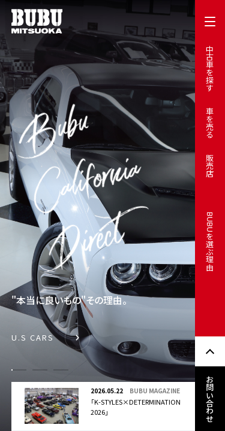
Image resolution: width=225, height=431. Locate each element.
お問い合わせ (210, 398)
